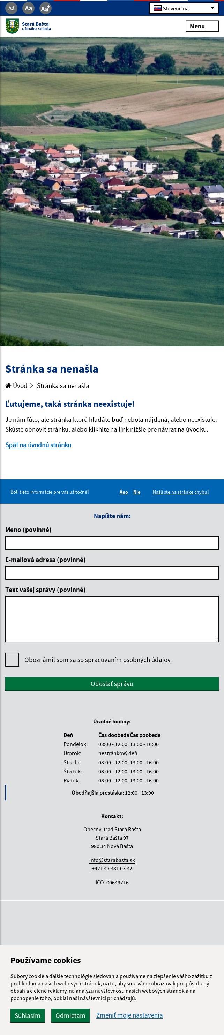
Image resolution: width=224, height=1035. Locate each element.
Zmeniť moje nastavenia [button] (129, 1015)
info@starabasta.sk (112, 859)
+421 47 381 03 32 (112, 868)
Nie (137, 492)
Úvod (16, 385)
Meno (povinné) (28, 529)
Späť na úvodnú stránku (38, 445)
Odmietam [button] (70, 1015)
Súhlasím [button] (27, 1015)
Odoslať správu (112, 684)
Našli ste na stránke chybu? (181, 492)
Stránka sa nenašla (63, 385)
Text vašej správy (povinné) (45, 589)
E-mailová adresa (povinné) (45, 559)
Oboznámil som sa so (97, 659)
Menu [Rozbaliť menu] (202, 26)
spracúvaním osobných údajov (128, 659)
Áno (125, 492)
